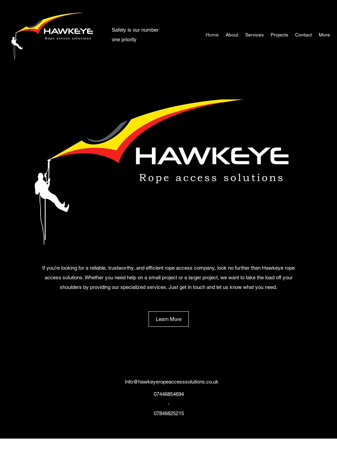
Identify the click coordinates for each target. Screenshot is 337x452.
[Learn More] (169, 319)
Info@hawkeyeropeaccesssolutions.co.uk (171, 382)
